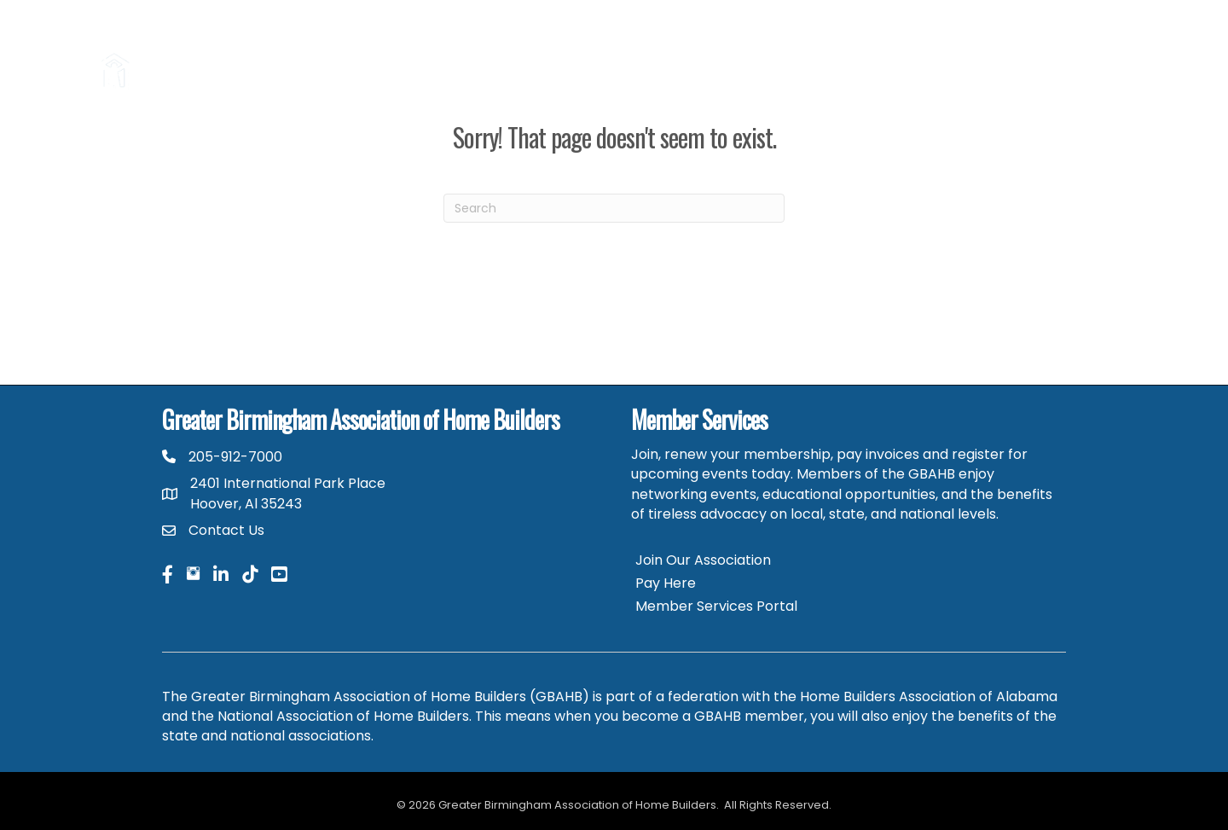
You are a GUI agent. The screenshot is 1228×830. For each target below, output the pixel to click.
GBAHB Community (1049, 91)
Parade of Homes (846, 50)
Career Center (966, 50)
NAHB (1103, 50)
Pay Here (665, 583)
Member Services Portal (716, 606)
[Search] (614, 208)
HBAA (1048, 50)
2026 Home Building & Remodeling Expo (641, 50)
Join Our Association (703, 560)
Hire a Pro (471, 50)
